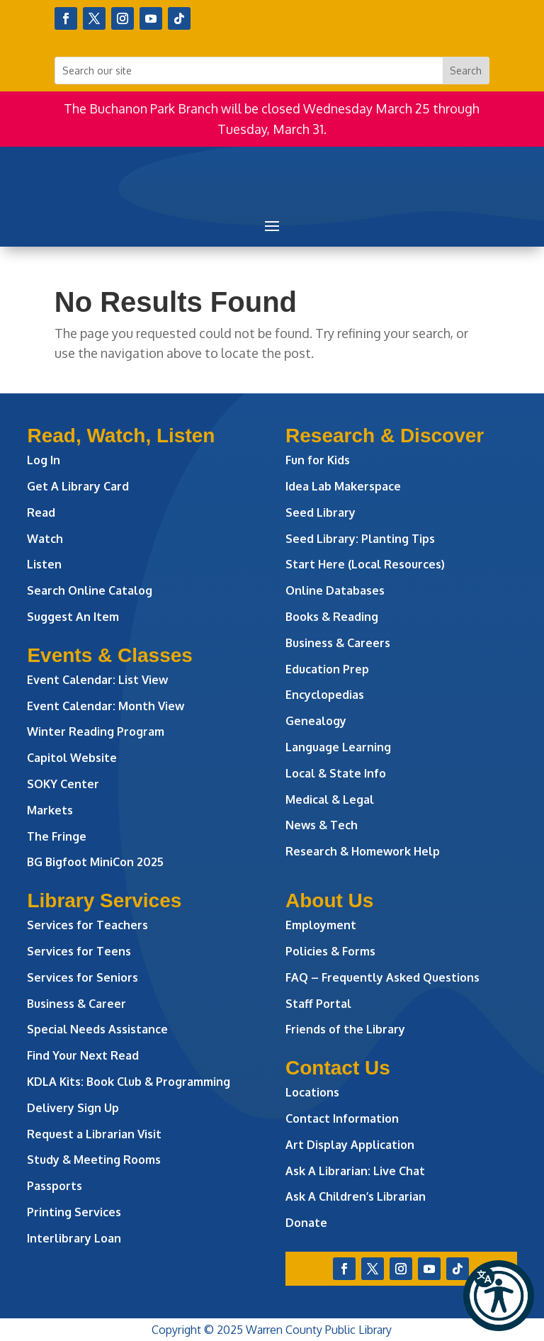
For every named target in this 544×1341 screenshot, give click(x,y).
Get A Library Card (78, 486)
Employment (320, 925)
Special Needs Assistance (97, 1029)
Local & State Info (335, 773)
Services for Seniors (82, 977)
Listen (44, 564)
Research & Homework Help (362, 851)
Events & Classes (109, 655)
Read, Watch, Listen (121, 436)
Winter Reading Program (97, 731)
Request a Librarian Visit (94, 1134)
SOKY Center (63, 784)
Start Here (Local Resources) (365, 564)
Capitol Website (72, 758)
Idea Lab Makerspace (343, 486)
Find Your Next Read (83, 1055)
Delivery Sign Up (73, 1108)
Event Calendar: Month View (105, 706)
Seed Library (320, 512)
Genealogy (315, 721)
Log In (43, 460)
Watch (45, 539)
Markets (50, 810)
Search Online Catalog (89, 590)
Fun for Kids (317, 460)
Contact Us (337, 1068)
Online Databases (335, 590)
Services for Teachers (87, 925)
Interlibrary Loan (74, 1238)
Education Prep (327, 669)
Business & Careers (337, 643)
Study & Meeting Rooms (94, 1159)
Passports (54, 1186)
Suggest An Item (73, 617)
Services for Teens (79, 951)
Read (41, 512)
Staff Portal (318, 1004)
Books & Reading (331, 617)
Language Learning (338, 747)
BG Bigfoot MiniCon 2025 (95, 862)
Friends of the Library (345, 1029)
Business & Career (76, 1004)
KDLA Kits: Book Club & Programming (128, 1082)
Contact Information (342, 1118)
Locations (312, 1092)
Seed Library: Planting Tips (360, 539)
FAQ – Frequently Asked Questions (382, 977)
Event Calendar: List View (97, 680)
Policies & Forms (330, 951)
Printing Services (74, 1212)
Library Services (104, 900)
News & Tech (321, 825)
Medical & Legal (329, 799)
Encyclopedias (324, 695)
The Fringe (56, 836)
